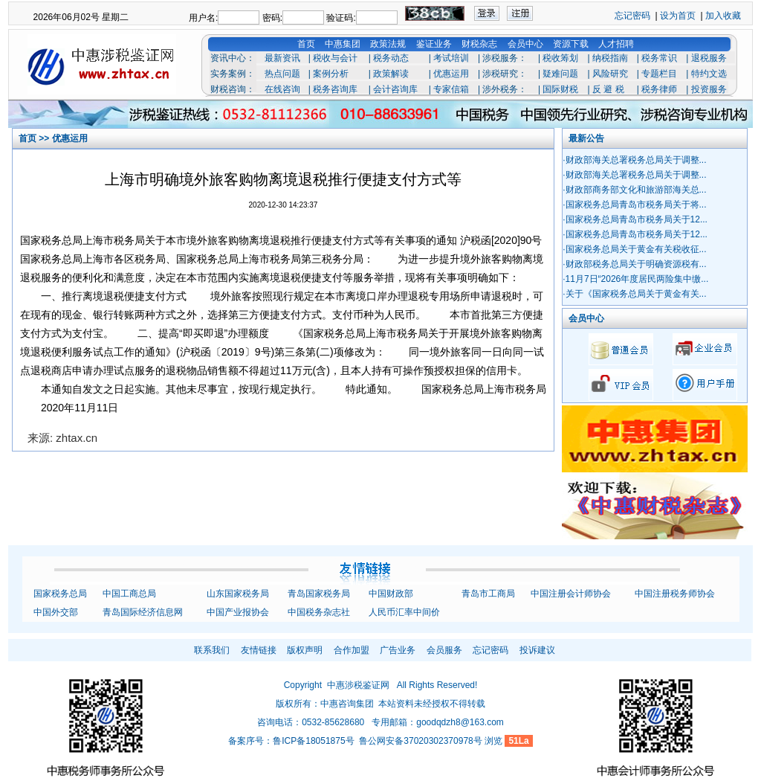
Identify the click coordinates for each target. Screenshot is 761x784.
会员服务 (444, 650)
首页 (306, 44)
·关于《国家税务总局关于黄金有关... (634, 294)
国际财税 (560, 89)
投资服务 (709, 89)
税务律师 (659, 89)
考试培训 (451, 58)
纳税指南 (610, 58)
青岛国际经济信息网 (143, 612)
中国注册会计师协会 (571, 593)
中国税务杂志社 (319, 612)
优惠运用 (451, 73)
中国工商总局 (129, 593)
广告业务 (397, 650)
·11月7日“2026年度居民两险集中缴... (635, 279)
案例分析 (331, 73)
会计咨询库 (395, 89)
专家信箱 (451, 89)
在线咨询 (282, 89)
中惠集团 (342, 44)
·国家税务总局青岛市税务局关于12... (635, 219)
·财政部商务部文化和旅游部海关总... (634, 189)
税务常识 (659, 58)
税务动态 (391, 58)
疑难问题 (560, 73)
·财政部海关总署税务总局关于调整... (634, 160)
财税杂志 (479, 44)
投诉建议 (537, 650)
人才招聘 (616, 44)
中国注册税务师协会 (675, 593)
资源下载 (571, 44)
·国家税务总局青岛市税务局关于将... (634, 204)
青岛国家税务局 (319, 593)
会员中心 (525, 44)
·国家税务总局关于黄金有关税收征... (634, 249)
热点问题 (282, 73)
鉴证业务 (434, 44)
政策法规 (388, 44)
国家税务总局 (60, 593)
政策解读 (391, 73)
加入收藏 (723, 15)
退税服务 (709, 58)
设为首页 (678, 15)
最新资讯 (282, 58)
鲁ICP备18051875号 (313, 741)
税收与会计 (335, 58)
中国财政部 (391, 593)
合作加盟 (351, 650)
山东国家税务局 (238, 593)
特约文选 (709, 73)
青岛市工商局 (488, 593)
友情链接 (258, 650)
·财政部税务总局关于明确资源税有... (634, 264)
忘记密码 (632, 15)
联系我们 (212, 650)
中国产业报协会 (238, 612)
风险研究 (610, 73)
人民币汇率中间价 (404, 612)
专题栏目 (659, 73)
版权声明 (305, 650)
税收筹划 (560, 58)
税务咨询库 (335, 89)
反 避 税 (608, 89)
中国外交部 (55, 612)
